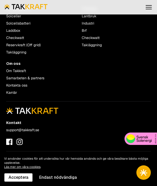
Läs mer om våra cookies (22, 167)
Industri (88, 23)
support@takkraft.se (22, 130)
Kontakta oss (16, 85)
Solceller (13, 16)
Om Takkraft (16, 70)
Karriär (11, 92)
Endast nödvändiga (58, 177)
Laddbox (13, 30)
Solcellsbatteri (18, 23)
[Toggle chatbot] (143, 172)
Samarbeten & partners (25, 78)
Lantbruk (89, 16)
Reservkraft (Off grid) (23, 45)
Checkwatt (15, 37)
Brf (84, 30)
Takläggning (16, 52)
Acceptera (18, 177)
